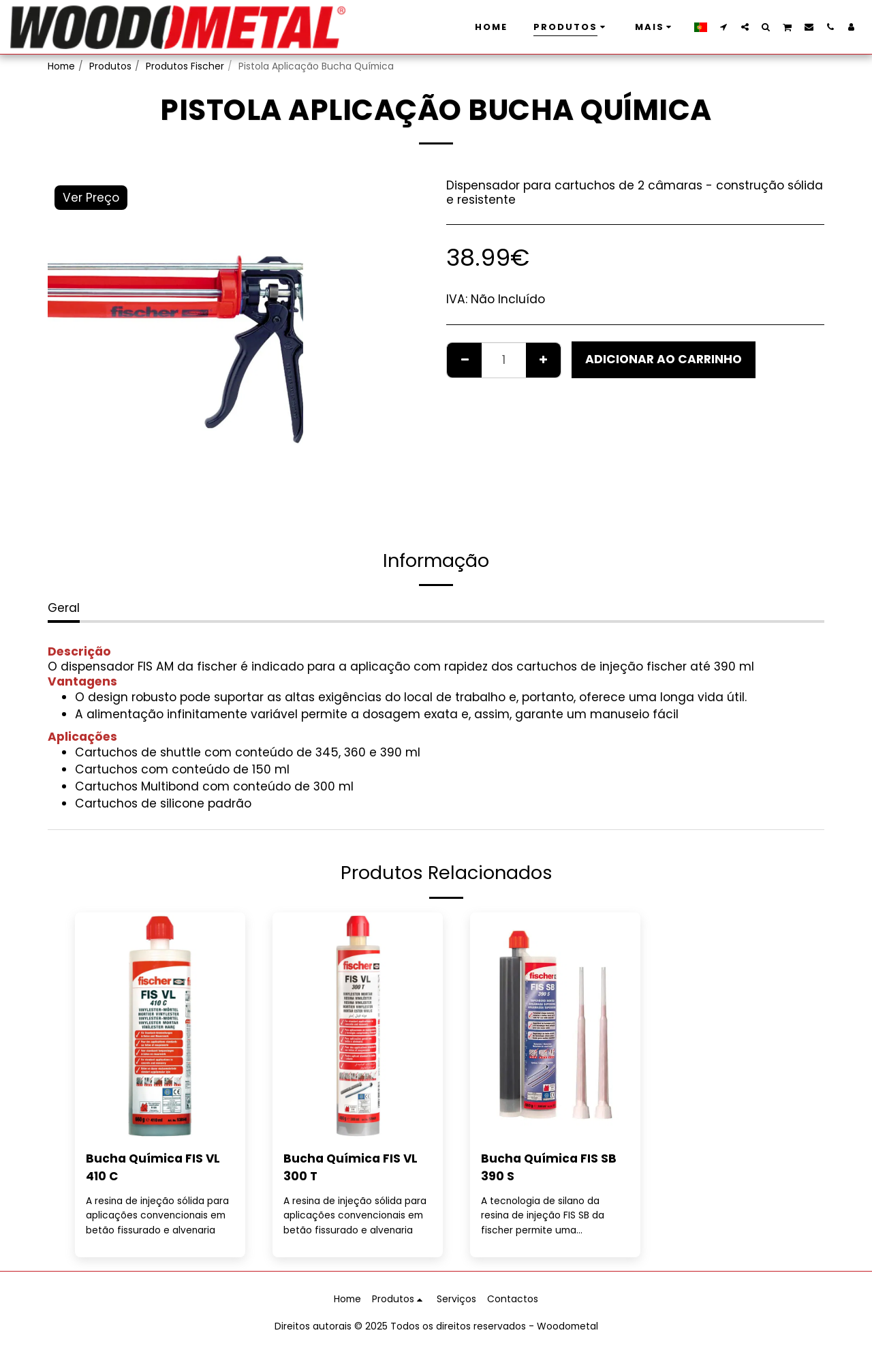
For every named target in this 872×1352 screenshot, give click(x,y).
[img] (160, 1025)
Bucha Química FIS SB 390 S (549, 1167)
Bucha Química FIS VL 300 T (350, 1167)
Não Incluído (508, 299)
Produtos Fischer (185, 66)
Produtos (110, 66)
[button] (724, 26)
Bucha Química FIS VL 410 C (153, 1167)
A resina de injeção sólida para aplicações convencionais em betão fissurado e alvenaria (158, 1215)
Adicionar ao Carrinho (663, 359)
